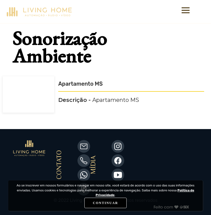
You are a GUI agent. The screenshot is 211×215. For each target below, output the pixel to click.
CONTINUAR (105, 203)
